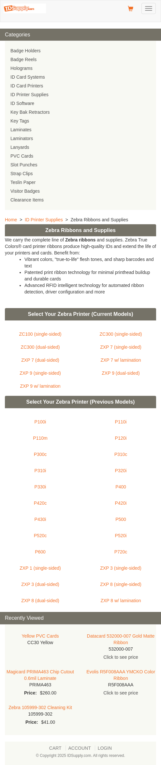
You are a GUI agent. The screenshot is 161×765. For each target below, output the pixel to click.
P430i (40, 519)
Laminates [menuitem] (21, 129)
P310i (40, 470)
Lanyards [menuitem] (19, 147)
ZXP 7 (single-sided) (120, 347)
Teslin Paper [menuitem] (23, 182)
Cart (55, 748)
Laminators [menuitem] (21, 138)
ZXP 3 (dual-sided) (40, 584)
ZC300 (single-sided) (121, 334)
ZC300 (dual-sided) (40, 347)
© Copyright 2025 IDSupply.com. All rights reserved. (80, 755)
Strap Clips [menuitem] (21, 173)
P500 (120, 519)
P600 (40, 551)
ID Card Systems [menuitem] (27, 77)
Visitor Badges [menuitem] (25, 191)
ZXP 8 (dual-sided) (40, 600)
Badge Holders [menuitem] (25, 50)
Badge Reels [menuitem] (23, 59)
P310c (120, 454)
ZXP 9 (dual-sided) (120, 373)
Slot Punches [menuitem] (23, 164)
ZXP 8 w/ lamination (120, 600)
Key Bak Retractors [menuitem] (30, 112)
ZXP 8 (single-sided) (120, 584)
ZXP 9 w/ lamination (40, 386)
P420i (121, 503)
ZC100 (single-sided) (40, 334)
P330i (40, 486)
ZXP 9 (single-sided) (40, 373)
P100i (40, 421)
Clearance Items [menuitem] (27, 199)
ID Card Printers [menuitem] (26, 85)
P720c (120, 551)
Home (11, 219)
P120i (121, 438)
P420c (40, 503)
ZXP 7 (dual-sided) (40, 360)
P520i (121, 535)
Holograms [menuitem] (21, 68)
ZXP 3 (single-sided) (120, 568)
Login (105, 748)
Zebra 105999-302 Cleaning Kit (40, 707)
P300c (40, 454)
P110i (121, 421)
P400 (120, 486)
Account (79, 748)
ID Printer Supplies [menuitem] (29, 94)
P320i (121, 470)
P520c (40, 535)
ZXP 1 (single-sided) (40, 568)
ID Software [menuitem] (22, 103)
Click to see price (120, 657)
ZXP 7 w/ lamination (120, 360)
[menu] (80, 125)
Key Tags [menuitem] (19, 120)
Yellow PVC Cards (40, 636)
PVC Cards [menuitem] (21, 156)
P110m (40, 438)
